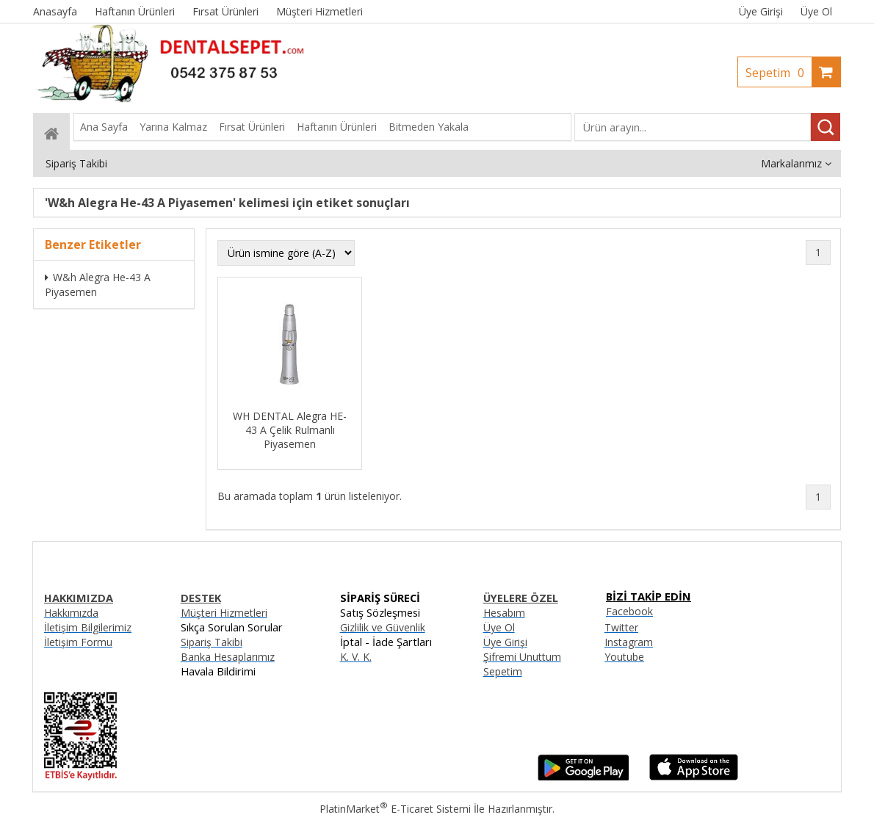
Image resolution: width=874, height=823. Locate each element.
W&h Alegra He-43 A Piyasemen (98, 284)
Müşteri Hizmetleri (224, 613)
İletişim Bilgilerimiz (87, 627)
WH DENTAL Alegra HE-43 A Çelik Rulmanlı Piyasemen (290, 430)
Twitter (621, 627)
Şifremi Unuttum (522, 657)
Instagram (628, 642)
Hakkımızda (71, 613)
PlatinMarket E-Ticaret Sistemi (395, 809)
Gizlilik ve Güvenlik (382, 627)
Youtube (624, 657)
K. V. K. (356, 657)
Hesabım (504, 613)
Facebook (629, 611)
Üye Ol (816, 11)
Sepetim (778, 73)
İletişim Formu (78, 642)
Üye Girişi (761, 11)
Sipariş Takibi (211, 642)
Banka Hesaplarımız (228, 657)
